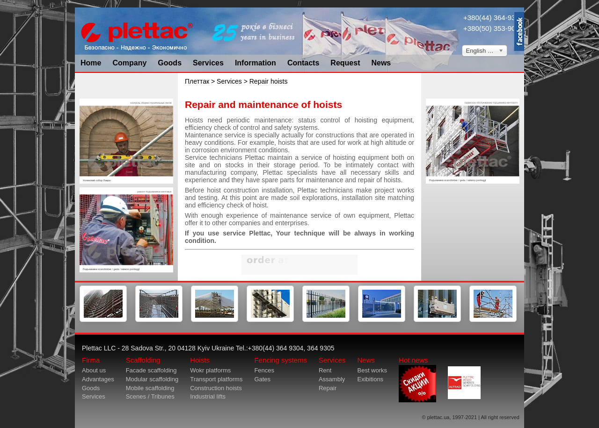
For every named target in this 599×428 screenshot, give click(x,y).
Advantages (98, 379)
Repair (327, 388)
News (381, 63)
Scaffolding (143, 360)
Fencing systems (280, 360)
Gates (262, 379)
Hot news (417, 379)
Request (345, 63)
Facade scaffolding (151, 370)
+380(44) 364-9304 (493, 17)
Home (90, 63)
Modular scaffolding (152, 379)
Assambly (332, 379)
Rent (325, 370)
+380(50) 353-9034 (493, 28)
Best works (372, 370)
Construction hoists (216, 388)
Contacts (303, 63)
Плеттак (197, 81)
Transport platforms (216, 379)
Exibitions (370, 379)
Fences (264, 370)
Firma (91, 360)
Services (208, 63)
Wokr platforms (210, 370)
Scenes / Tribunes (150, 396)
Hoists (200, 360)
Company (129, 63)
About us (94, 370)
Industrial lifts (208, 396)
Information (255, 63)
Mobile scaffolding (150, 388)
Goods (170, 63)
